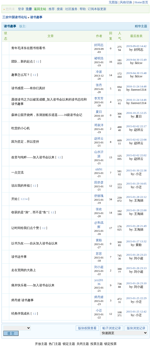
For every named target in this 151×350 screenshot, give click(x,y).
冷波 (99, 71)
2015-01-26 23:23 (136, 254)
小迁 (99, 310)
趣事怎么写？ (20, 75)
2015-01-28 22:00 (136, 210)
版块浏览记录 (136, 328)
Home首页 (141, 2)
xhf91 (98, 169)
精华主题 (141, 26)
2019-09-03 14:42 (136, 46)
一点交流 (17, 172)
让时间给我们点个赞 (25, 228)
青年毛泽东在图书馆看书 (28, 48)
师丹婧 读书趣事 (22, 300)
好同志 (98, 45)
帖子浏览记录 (111, 328)
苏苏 (99, 253)
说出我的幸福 (20, 185)
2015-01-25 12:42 (136, 311)
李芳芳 (98, 98)
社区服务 (71, 9)
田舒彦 (98, 182)
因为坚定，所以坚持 (25, 141)
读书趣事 (36, 17)
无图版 (113, 2)
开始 (14, 199)
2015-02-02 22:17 (136, 126)
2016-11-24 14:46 (136, 99)
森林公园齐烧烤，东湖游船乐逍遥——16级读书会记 (46, 115)
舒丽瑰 (98, 196)
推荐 (52, 9)
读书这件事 (19, 257)
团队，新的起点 (22, 61)
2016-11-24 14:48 (136, 86)
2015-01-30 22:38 (136, 170)
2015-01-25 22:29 (136, 298)
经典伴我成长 (20, 313)
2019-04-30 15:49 (136, 59)
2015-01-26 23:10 (136, 283)
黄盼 (99, 240)
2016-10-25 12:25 (136, 112)
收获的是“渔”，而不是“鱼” (29, 212)
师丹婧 (98, 297)
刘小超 (98, 267)
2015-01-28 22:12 (136, 196)
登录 (21, 9)
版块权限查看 (87, 328)
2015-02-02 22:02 (136, 155)
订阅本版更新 (97, 9)
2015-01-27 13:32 (136, 241)
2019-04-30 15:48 (136, 73)
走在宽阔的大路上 (23, 270)
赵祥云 (98, 138)
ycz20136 (99, 282)
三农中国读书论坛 (14, 17)
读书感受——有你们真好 (28, 88)
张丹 (99, 85)
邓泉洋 (98, 125)
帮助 (83, 9)
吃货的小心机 (20, 128)
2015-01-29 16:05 (136, 183)
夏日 (99, 112)
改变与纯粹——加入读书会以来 (32, 157)
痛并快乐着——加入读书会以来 (32, 285)
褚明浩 (98, 58)
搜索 (60, 9)
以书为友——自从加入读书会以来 (34, 243)
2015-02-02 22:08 (136, 139)
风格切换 (126, 2)
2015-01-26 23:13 (136, 268)
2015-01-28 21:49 (136, 225)
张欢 (99, 209)
